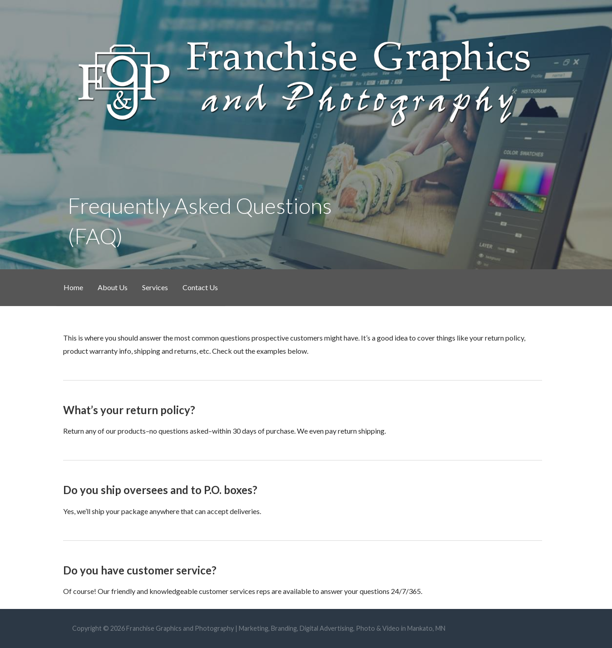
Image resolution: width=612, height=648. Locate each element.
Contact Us (200, 287)
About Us (113, 287)
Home (73, 287)
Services (155, 287)
